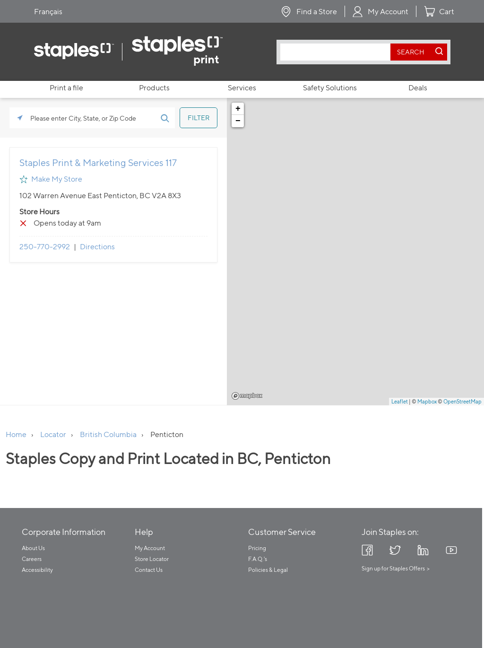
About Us (33, 548)
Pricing (257, 548)
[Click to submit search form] (164, 117)
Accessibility (37, 569)
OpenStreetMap (462, 401)
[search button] (410, 52)
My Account (388, 11)
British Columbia (108, 434)
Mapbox (247, 396)
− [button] (238, 121)
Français (48, 11)
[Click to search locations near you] (19, 117)
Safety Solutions (330, 87)
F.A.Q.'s (257, 558)
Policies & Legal (268, 569)
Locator (53, 434)
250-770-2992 (44, 246)
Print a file (66, 87)
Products (154, 87)
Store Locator (152, 558)
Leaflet (399, 401)
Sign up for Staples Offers (393, 568)
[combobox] (337, 52)
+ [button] (238, 108)
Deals (417, 87)
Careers (32, 558)
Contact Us (149, 569)
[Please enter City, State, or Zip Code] (92, 117)
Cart (446, 11)
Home (16, 434)
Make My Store (56, 179)
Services (242, 87)
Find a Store (316, 11)
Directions (97, 246)
